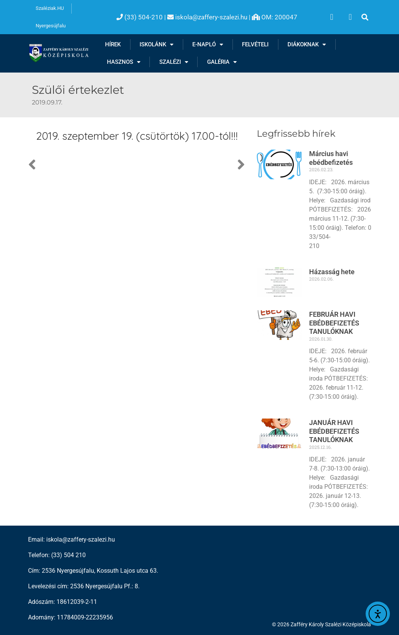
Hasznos (123, 62)
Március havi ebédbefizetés (331, 158)
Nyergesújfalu (51, 25)
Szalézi (173, 62)
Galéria (222, 62)
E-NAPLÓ (207, 44)
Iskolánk (156, 44)
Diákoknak (306, 44)
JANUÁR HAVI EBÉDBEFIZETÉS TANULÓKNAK (334, 431)
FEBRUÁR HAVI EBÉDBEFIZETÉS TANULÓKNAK (334, 322)
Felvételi (255, 44)
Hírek (113, 44)
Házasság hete (332, 272)
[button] (364, 17)
